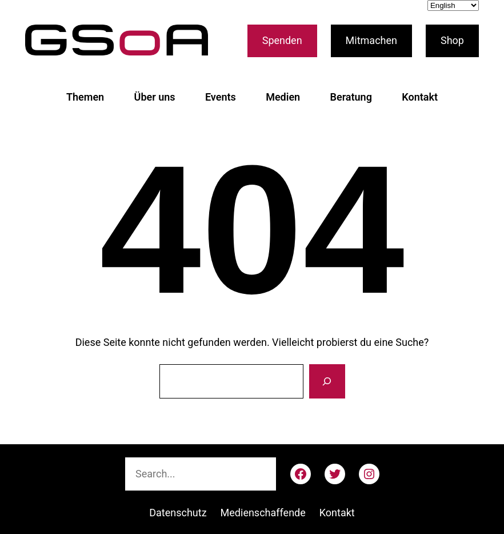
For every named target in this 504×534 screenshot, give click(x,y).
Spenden (282, 40)
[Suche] (327, 381)
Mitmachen (371, 40)
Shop (452, 40)
